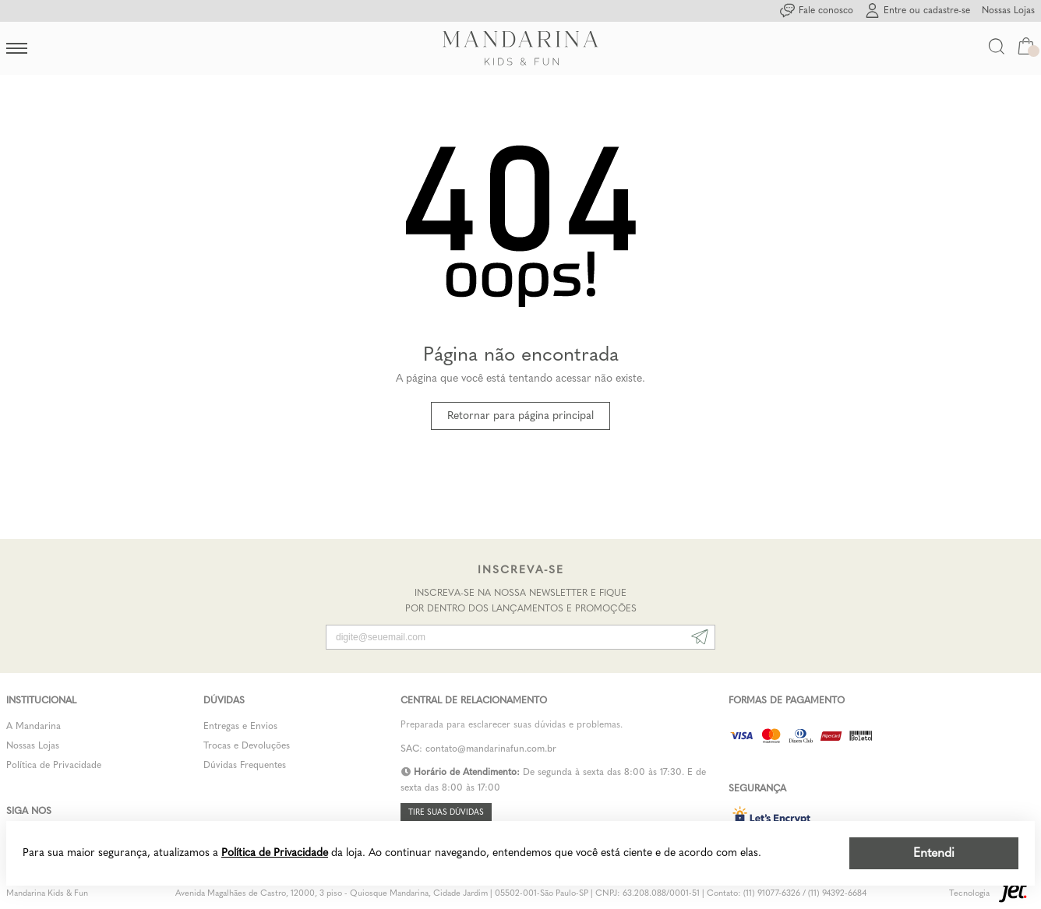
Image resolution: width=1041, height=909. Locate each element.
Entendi (934, 852)
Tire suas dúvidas (446, 812)
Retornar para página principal (520, 415)
